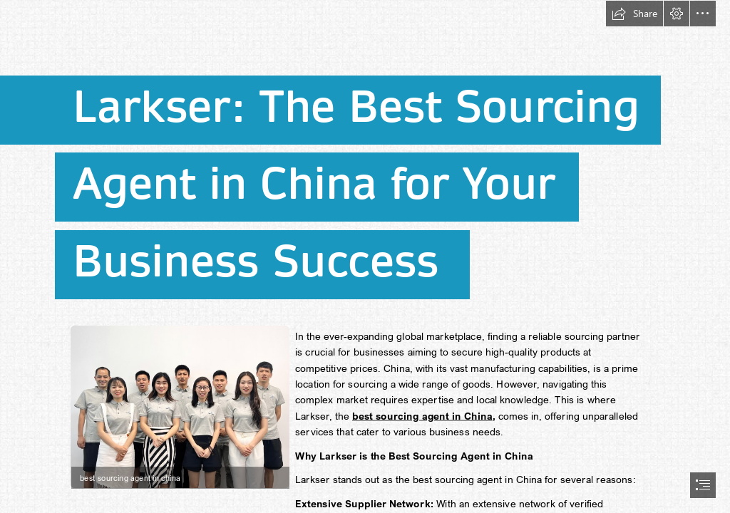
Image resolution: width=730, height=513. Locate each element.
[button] (634, 13)
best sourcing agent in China (422, 416)
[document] (365, 256)
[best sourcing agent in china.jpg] (179, 406)
